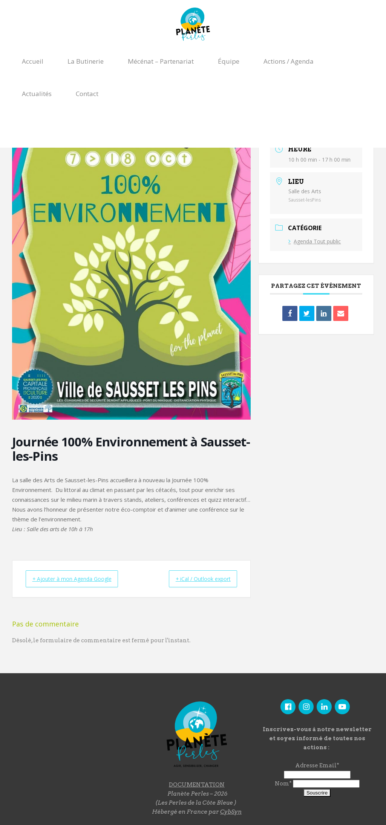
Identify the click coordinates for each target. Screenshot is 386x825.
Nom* (283, 783)
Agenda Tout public (314, 241)
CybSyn (231, 811)
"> (71, 739)
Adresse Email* (317, 765)
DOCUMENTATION (197, 784)
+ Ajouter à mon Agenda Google (78, 578)
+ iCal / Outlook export (197, 578)
